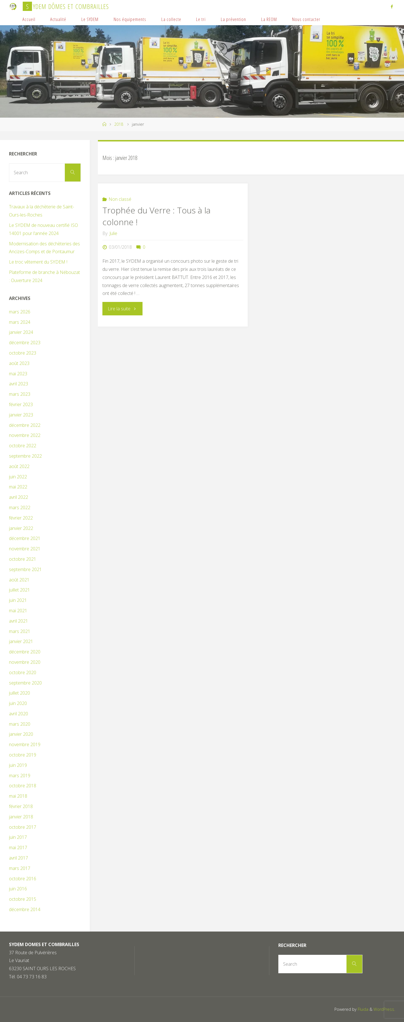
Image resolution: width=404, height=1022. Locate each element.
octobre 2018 (22, 786)
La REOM (269, 19)
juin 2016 (18, 889)
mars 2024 (19, 322)
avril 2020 (18, 714)
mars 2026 (19, 312)
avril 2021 (18, 621)
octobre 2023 (22, 353)
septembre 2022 (25, 456)
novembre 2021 (24, 549)
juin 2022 (18, 477)
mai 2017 (18, 847)
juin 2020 (18, 703)
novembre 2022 (24, 435)
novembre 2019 (24, 744)
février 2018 (21, 806)
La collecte (171, 19)
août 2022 (19, 466)
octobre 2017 (22, 827)
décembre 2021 (24, 538)
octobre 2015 (22, 899)
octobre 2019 (22, 755)
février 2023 (21, 404)
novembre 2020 (24, 662)
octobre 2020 (22, 672)
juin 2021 (18, 600)
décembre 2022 (24, 425)
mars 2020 (19, 724)
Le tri (201, 19)
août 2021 (19, 580)
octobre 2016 (22, 879)
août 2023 (19, 363)
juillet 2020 (19, 693)
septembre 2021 (25, 569)
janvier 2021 (21, 641)
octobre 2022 (22, 446)
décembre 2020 (24, 652)
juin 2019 (18, 765)
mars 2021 (19, 631)
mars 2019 (19, 775)
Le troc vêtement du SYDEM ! (38, 262)
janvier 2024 (21, 332)
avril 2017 (18, 858)
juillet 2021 (19, 590)
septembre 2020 (25, 683)
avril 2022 (18, 497)
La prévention (233, 19)
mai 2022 (18, 487)
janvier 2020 (21, 734)
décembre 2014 (24, 909)
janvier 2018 (21, 817)
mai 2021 (18, 610)
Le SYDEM (89, 19)
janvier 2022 (21, 528)
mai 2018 (18, 796)
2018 (118, 124)
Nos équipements (130, 19)
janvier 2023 (21, 415)
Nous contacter (306, 19)
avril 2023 (18, 384)
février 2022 (21, 518)
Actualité (58, 19)
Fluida (362, 1009)
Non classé (120, 199)
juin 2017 (18, 837)
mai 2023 (18, 374)
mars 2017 (19, 868)
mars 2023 (19, 394)
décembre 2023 (24, 342)
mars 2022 (19, 507)
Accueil (28, 19)
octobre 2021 (22, 559)
